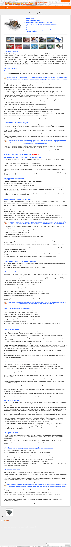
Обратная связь (10, 7)
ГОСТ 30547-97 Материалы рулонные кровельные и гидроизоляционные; (24, 53)
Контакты (17, 7)
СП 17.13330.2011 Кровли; (19, 61)
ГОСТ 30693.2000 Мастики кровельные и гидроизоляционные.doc (35, 65)
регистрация (67, 0)
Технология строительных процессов (9, 11)
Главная (3, 7)
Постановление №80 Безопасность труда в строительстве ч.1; (29, 57)
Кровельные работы (22, 11)
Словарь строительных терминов (62, 7)
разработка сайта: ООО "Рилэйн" (8, 544)
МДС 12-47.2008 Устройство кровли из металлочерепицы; (34, 55)
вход (63, 0)
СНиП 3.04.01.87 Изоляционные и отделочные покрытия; (34, 59)
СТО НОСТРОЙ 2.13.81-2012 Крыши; (27, 63)
